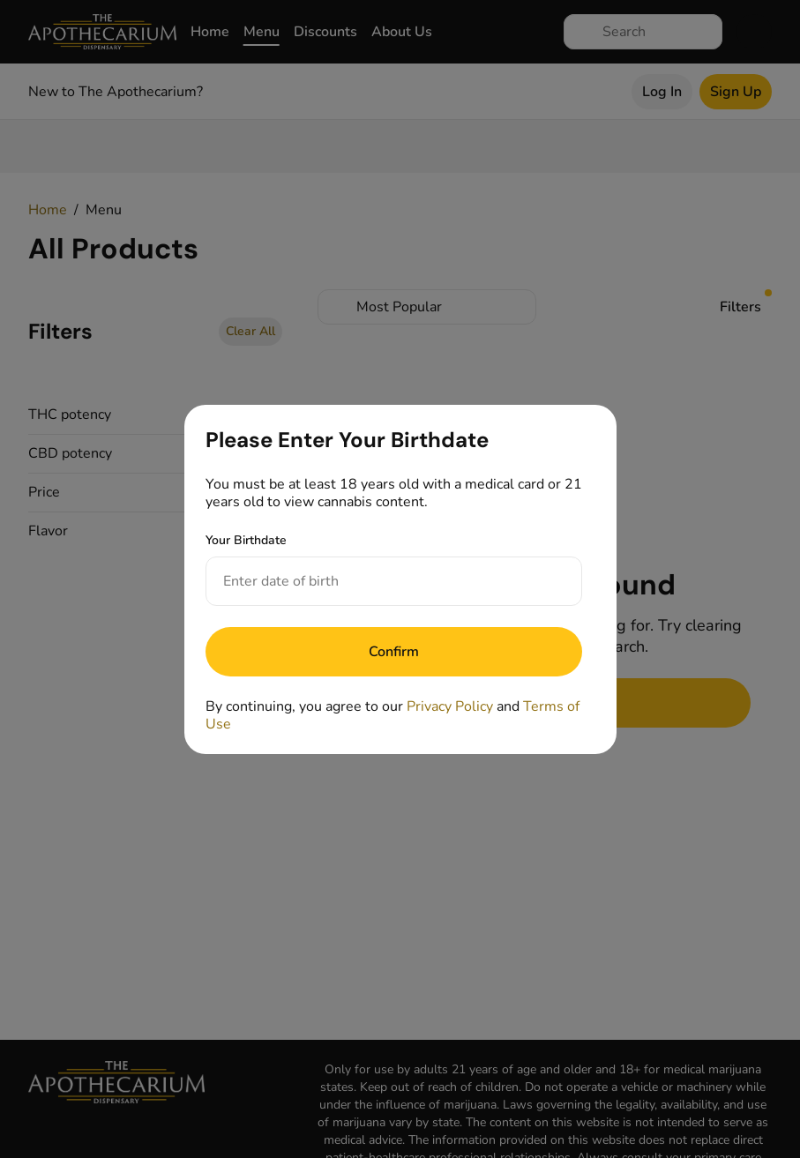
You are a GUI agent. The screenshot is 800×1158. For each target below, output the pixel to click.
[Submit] (394, 651)
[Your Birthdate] (376, 581)
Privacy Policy (450, 706)
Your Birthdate (246, 540)
